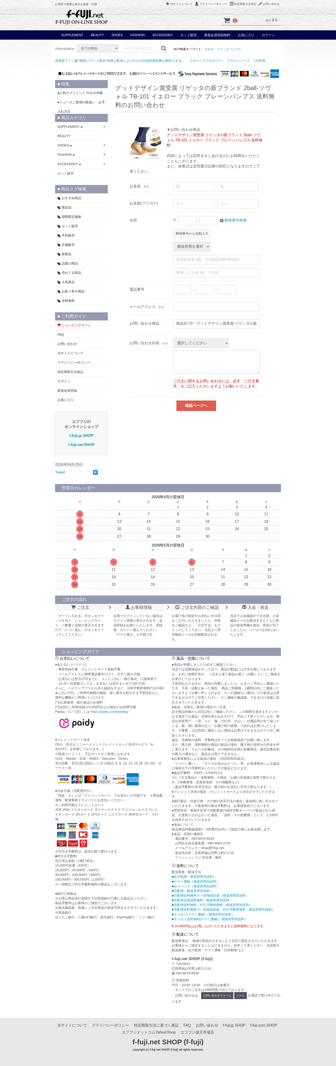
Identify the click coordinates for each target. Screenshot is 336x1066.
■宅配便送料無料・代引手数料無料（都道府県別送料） (212, 905)
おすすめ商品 (69, 198)
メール (240, 995)
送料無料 (66, 301)
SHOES (117, 35)
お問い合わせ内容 (144, 343)
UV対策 (260, 61)
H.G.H (209, 49)
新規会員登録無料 (217, 35)
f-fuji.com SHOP (263, 1025)
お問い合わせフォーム (217, 995)
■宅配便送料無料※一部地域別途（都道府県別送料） (210, 895)
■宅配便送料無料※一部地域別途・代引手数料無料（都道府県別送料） (223, 909)
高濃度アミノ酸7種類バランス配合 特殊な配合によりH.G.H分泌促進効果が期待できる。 (120, 61)
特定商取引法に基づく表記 (156, 1025)
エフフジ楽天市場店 (197, 1033)
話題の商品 (67, 263)
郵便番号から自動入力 (192, 233)
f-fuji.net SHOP (81, 445)
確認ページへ (196, 406)
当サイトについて (179, 4)
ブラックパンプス (229, 49)
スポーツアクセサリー (205, 61)
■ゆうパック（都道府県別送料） (196, 886)
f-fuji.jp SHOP (81, 436)
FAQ (60, 334)
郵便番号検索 (235, 220)
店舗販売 (66, 245)
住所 (133, 220)
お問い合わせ (269, 4)
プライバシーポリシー (211, 4)
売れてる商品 (69, 273)
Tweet (60, 472)
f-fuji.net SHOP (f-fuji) (168, 1042)
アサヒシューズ (238, 61)
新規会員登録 (67, 390)
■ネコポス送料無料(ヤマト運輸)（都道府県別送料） (210, 919)
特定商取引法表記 (243, 4)
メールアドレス (143, 307)
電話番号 (137, 289)
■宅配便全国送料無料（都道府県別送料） (202, 900)
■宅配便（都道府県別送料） (192, 891)
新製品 (64, 254)
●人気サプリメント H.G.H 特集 (80, 93)
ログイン (268, 35)
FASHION (137, 35)
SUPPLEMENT (72, 35)
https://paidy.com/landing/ (109, 712)
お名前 (135, 186)
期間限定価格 (69, 217)
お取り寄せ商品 (70, 291)
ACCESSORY (162, 35)
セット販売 (188, 35)
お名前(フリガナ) (144, 203)
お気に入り (246, 35)
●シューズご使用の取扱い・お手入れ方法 (81, 103)
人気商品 (66, 282)
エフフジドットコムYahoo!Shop (149, 1033)
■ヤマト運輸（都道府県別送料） (196, 881)
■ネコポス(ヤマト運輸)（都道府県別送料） (203, 914)
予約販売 (66, 235)
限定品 (64, 207)
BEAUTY (97, 35)
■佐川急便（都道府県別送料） (194, 876)
